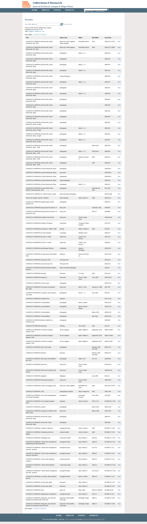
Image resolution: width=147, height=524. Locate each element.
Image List (38, 31)
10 (44, 34)
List (43, 31)
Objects (45, 10)
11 (45, 34)
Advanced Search (99, 11)
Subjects (69, 10)
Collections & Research (47, 2)
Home (34, 10)
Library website (70, 519)
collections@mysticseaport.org (93, 519)
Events (57, 10)
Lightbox (31, 31)
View (119, 41)
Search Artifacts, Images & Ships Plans (53, 6)
